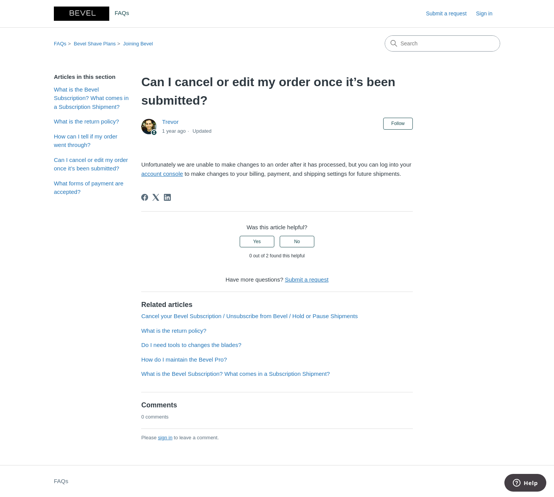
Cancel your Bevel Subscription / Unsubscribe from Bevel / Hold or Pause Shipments (249, 316)
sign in (165, 437)
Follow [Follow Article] (398, 123)
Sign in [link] (484, 13)
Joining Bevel (138, 44)
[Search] (442, 43)
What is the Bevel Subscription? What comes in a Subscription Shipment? (91, 98)
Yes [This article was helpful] (257, 241)
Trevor (170, 121)
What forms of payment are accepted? (88, 187)
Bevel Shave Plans (95, 44)
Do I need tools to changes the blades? (191, 345)
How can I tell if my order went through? (85, 140)
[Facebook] (144, 197)
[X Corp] (155, 197)
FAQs (60, 44)
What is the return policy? (86, 121)
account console (162, 173)
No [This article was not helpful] (297, 241)
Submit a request (446, 13)
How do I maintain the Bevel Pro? (184, 359)
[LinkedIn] (167, 197)
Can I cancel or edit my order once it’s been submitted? (91, 164)
